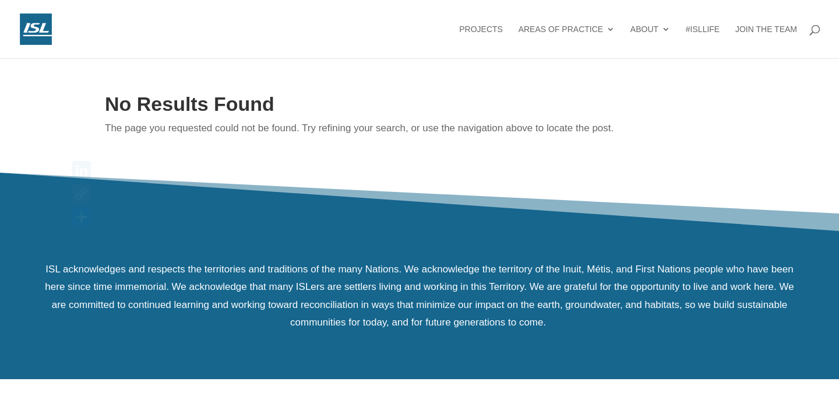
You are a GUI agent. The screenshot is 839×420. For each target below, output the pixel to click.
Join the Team (766, 29)
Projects (481, 29)
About (644, 29)
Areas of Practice (561, 29)
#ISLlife (703, 29)
